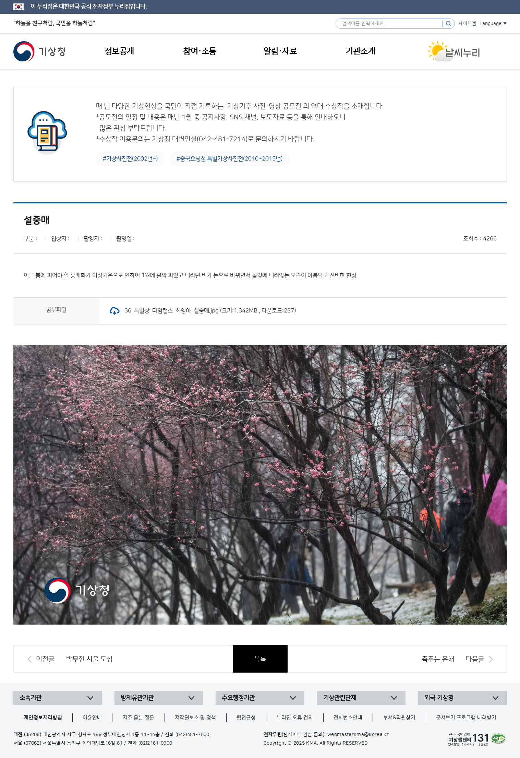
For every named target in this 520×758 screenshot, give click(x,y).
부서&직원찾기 (399, 718)
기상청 (39, 51)
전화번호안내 (348, 718)
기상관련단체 (339, 698)
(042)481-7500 (192, 734)
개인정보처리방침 (43, 718)
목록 (260, 659)
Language (490, 23)
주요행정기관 (238, 698)
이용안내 (92, 718)
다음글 (475, 659)
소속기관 (30, 698)
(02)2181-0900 (155, 743)
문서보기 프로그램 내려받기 (466, 718)
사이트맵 (467, 23)
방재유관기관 (137, 698)
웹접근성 (246, 718)
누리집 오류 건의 (295, 718)
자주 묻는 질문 (138, 718)
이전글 (45, 659)
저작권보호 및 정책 (195, 718)
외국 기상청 (439, 698)
